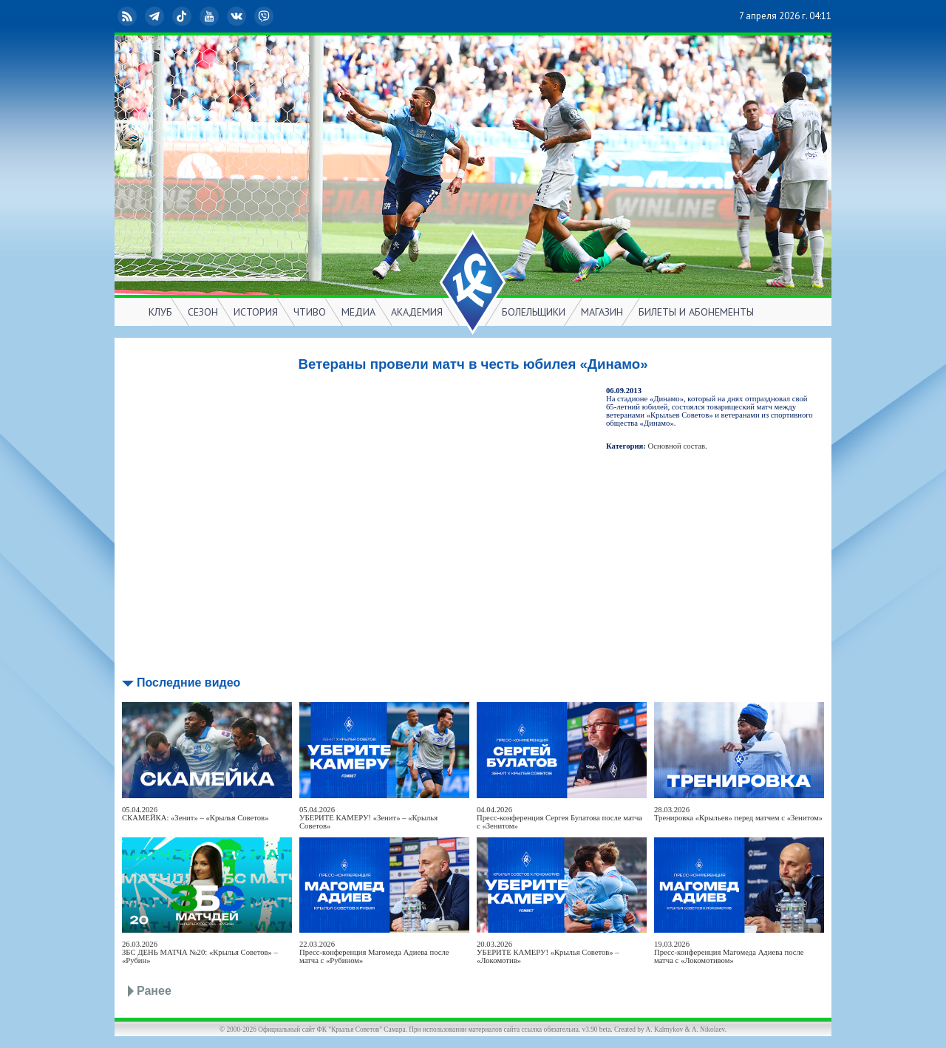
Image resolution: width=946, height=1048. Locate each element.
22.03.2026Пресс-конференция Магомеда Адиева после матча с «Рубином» (374, 952)
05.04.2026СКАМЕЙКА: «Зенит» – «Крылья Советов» (195, 814)
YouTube (211, 16)
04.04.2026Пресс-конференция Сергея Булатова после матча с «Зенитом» (559, 818)
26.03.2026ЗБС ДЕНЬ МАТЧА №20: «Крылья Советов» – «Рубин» (200, 952)
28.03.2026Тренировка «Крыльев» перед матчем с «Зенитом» (738, 814)
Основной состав (677, 446)
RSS (129, 16)
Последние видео (188, 682)
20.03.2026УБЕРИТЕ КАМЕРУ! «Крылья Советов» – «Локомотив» (548, 952)
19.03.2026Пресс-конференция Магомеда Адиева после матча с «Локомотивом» (729, 952)
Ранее (154, 990)
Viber (265, 16)
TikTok (183, 16)
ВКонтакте (238, 16)
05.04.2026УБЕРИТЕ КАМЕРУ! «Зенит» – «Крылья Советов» (368, 818)
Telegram (156, 16)
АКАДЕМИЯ (417, 312)
